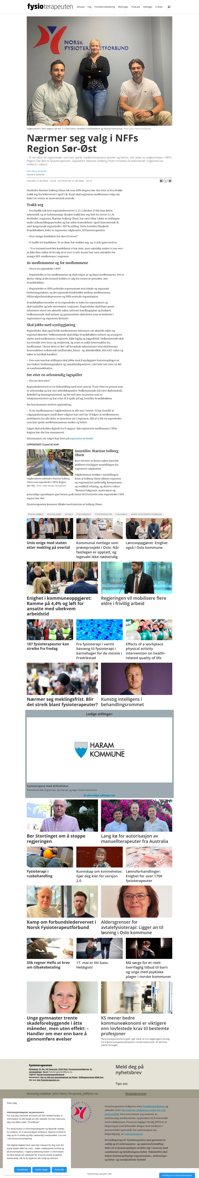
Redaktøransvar (135, 1093)
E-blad (158, 6)
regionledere (54, 514)
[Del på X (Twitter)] (166, 181)
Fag (89, 6)
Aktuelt (81, 6)
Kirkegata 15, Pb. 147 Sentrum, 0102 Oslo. (48, 1069)
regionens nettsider (81, 438)
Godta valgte (41, 1169)
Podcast (135, 6)
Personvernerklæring (79, 1069)
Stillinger (147, 6)
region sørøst (36, 514)
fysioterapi (121, 514)
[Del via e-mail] (170, 181)
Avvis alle (59, 1169)
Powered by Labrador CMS (99, 1174)
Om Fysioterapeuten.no (48, 1080)
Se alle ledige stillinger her (99, 795)
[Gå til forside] (50, 6)
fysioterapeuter (103, 514)
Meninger (123, 6)
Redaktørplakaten (153, 1106)
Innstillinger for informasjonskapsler (177, 1175)
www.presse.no (134, 1134)
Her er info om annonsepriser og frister (59, 1077)
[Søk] (169, 7)
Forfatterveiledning (104, 6)
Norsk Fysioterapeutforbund (50, 1074)
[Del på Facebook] (161, 181)
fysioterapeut (84, 514)
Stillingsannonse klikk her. (91, 1077)
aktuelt (69, 514)
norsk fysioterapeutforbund (146, 514)
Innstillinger (22, 1169)
